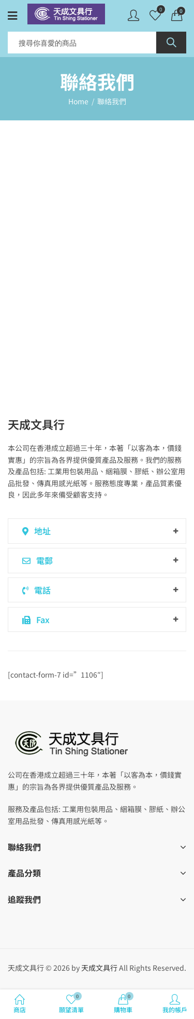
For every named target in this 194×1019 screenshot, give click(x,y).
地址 (35, 531)
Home (78, 101)
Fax (34, 619)
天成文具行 (99, 967)
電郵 (36, 560)
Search (171, 42)
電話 (35, 590)
